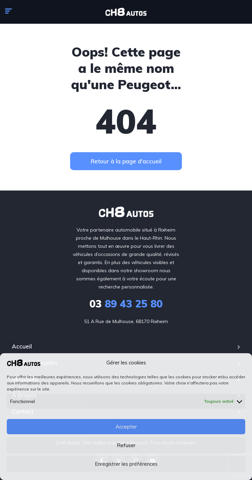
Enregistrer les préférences (126, 464)
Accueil (22, 346)
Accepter (126, 426)
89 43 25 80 (126, 303)
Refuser (126, 445)
